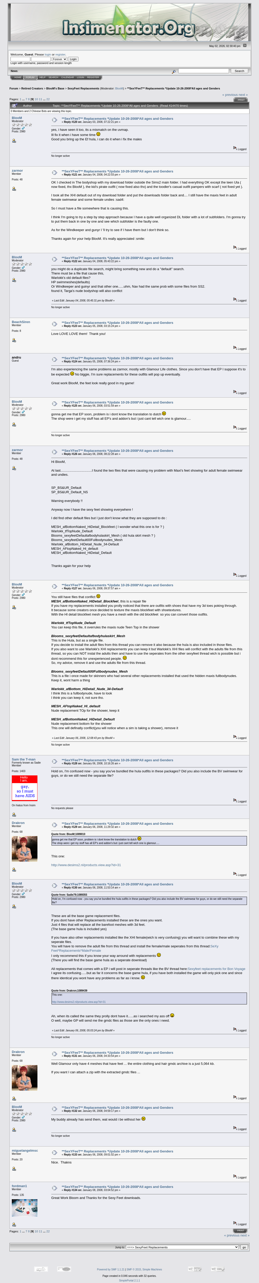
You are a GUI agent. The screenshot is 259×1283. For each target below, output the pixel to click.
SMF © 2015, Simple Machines (144, 1269)
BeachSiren (21, 322)
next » (243, 95)
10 (36, 99)
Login (80, 77)
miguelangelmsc (25, 1150)
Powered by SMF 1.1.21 (110, 1269)
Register (93, 77)
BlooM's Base (55, 88)
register (60, 54)
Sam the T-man (23, 759)
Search (53, 77)
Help (42, 77)
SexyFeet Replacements (83, 88)
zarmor (17, 170)
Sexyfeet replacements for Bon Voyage (216, 969)
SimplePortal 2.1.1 (129, 1280)
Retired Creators (32, 88)
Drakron (18, 823)
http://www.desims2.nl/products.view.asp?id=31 (86, 865)
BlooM (119, 88)
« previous (230, 95)
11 (40, 99)
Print (241, 100)
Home (17, 77)
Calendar (67, 77)
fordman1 (19, 1186)
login (48, 54)
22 (48, 99)
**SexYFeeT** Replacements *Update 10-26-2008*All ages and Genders (173, 88)
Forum (30, 77)
